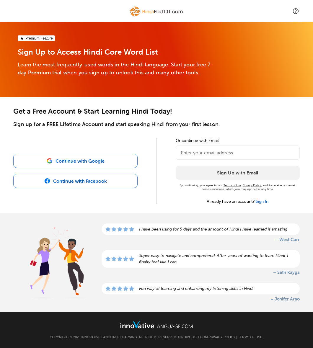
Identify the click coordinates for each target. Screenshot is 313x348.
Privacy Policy (252, 185)
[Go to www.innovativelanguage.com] (156, 325)
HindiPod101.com (193, 337)
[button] (296, 11)
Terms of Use (232, 185)
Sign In (262, 201)
